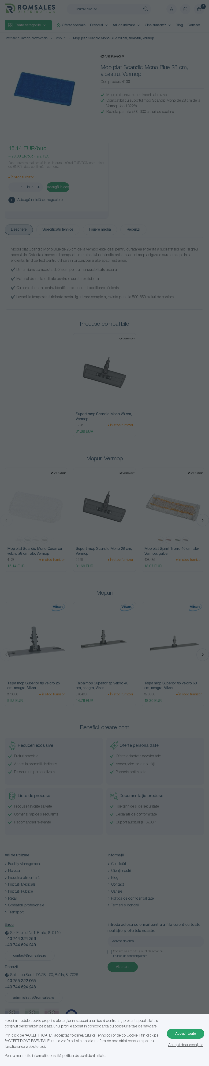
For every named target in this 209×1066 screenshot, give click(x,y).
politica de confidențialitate (83, 1056)
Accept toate (185, 1033)
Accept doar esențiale (185, 1045)
